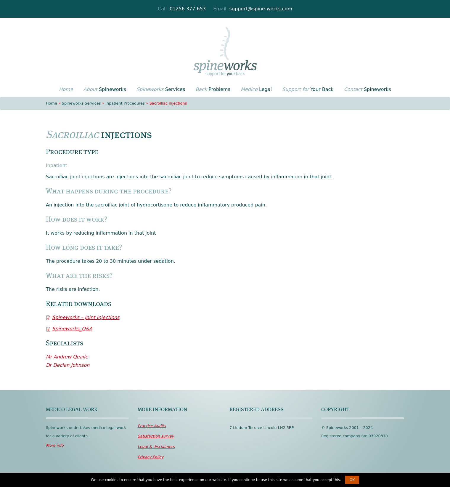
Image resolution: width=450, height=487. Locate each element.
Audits (152, 426)
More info (55, 445)
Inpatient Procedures (124, 103)
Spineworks (104, 89)
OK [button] (352, 480)
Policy (150, 457)
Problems (212, 89)
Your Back (308, 89)
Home (51, 103)
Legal (256, 89)
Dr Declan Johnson (67, 365)
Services (160, 89)
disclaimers (156, 446)
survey (156, 436)
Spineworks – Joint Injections (85, 317)
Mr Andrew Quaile (67, 357)
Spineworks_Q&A (72, 328)
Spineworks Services (81, 103)
